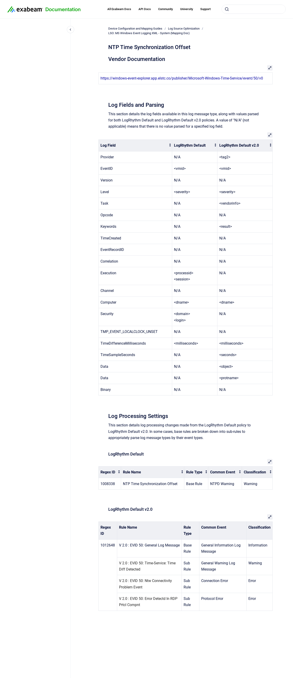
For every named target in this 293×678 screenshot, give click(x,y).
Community (165, 9)
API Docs (144, 9)
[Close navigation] (70, 29)
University (186, 9)
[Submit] (227, 9)
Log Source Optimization (184, 28)
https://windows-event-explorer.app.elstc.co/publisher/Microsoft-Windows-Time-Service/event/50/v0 (181, 78)
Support (205, 9)
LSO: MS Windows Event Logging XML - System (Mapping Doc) (149, 33)
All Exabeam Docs (119, 9)
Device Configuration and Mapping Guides (135, 28)
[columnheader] (135, 145)
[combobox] (253, 9)
